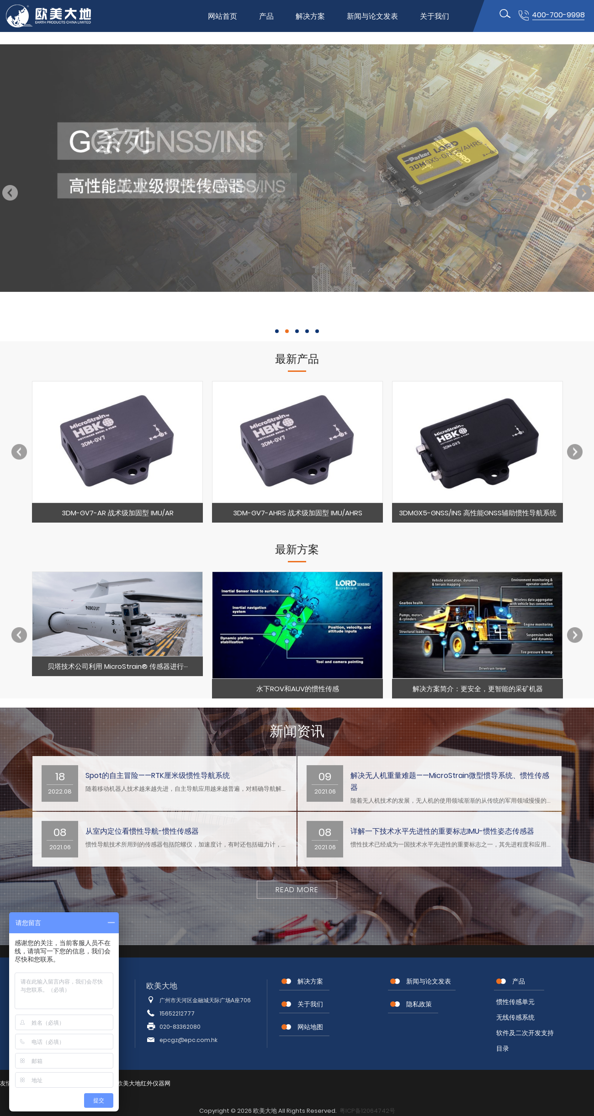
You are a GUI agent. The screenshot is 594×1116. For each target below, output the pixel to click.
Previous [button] (10, 193)
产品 (266, 16)
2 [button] (287, 331)
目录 (502, 1048)
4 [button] (307, 331)
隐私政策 (419, 1004)
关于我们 (434, 16)
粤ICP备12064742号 (367, 1110)
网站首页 (222, 16)
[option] (117, 457)
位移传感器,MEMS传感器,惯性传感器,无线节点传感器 (56, 16)
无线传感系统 (515, 1017)
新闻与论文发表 (372, 16)
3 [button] (297, 331)
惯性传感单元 (515, 1001)
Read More (297, 889)
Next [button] (584, 193)
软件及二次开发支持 (525, 1032)
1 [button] (277, 331)
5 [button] (317, 331)
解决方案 (310, 16)
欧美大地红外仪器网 (143, 1083)
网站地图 (310, 1026)
